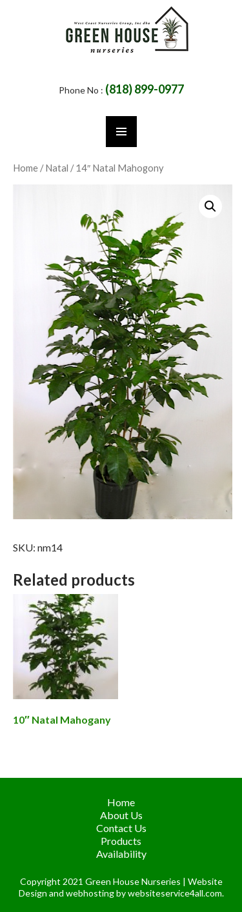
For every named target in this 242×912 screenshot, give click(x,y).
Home (25, 167)
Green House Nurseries (134, 881)
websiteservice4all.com (175, 892)
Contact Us (121, 828)
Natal (56, 167)
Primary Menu (121, 131)
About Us (121, 815)
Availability (121, 854)
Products (121, 841)
